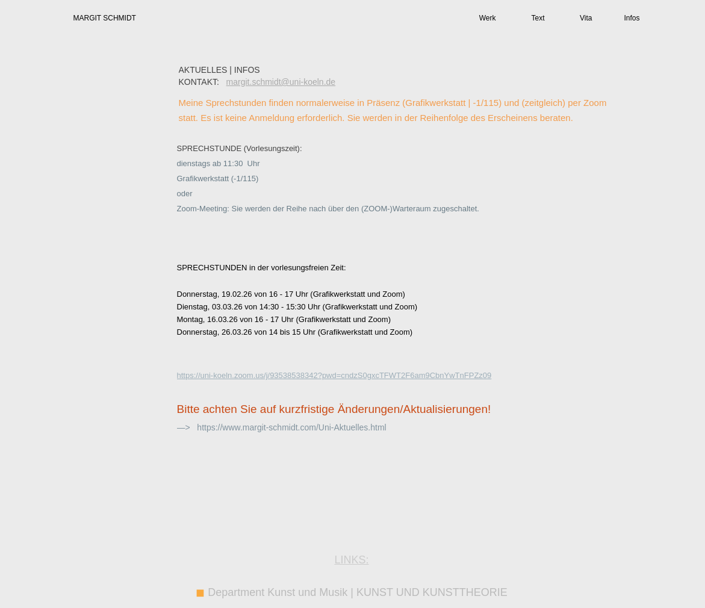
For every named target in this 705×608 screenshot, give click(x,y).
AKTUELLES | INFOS (219, 70)
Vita (586, 18)
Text (537, 18)
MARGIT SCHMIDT (104, 18)
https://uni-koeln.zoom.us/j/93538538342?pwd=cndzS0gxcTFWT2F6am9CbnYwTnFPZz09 (334, 375)
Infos (631, 18)
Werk (487, 18)
